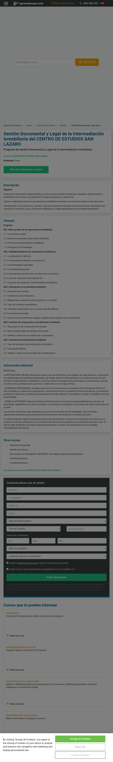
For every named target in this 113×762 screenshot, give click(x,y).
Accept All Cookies (80, 738)
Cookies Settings (80, 755)
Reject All (80, 747)
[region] (56, 747)
